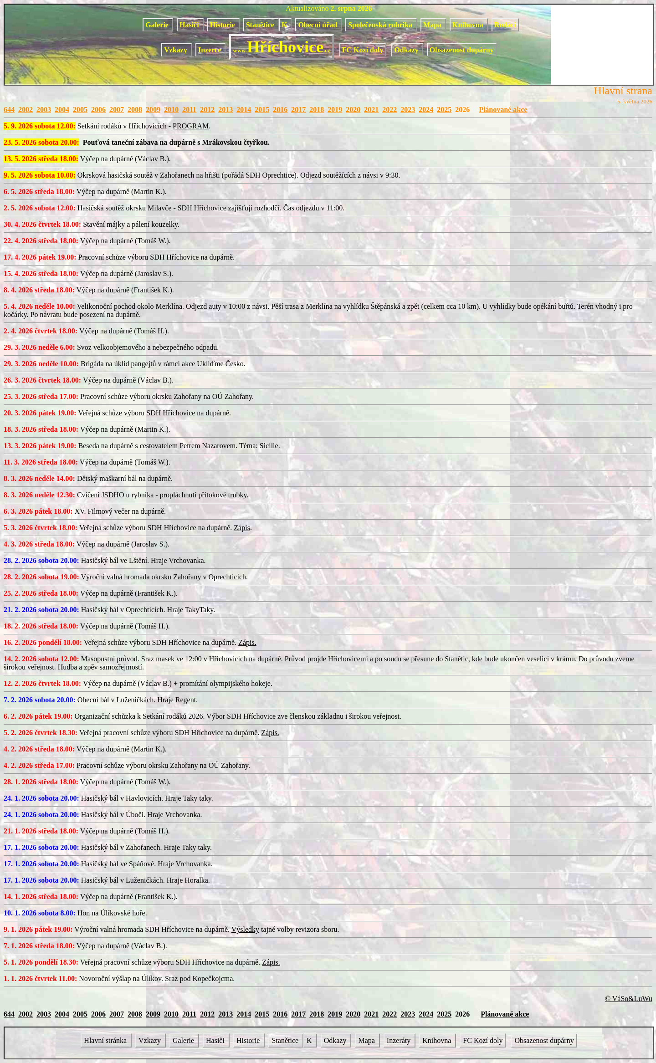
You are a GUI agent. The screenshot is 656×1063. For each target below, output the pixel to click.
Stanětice (261, 25)
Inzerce (210, 50)
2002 (25, 109)
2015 (262, 109)
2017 (298, 109)
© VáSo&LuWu (628, 998)
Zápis (242, 528)
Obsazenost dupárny (462, 50)
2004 (62, 109)
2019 (335, 109)
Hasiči (190, 25)
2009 (153, 109)
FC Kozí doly (363, 50)
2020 (353, 109)
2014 (243, 109)
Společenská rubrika (381, 25)
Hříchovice (281, 47)
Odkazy (407, 50)
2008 (135, 109)
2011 (189, 109)
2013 (225, 109)
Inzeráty (399, 1040)
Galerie (157, 25)
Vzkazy (176, 50)
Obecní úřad (318, 25)
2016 (280, 109)
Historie (223, 25)
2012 (207, 109)
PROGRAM (191, 126)
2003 (43, 109)
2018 (316, 109)
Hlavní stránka (106, 1040)
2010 (171, 109)
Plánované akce (503, 109)
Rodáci (505, 25)
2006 (98, 109)
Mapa (433, 25)
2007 (116, 109)
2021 (371, 109)
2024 (426, 109)
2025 (444, 109)
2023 (407, 109)
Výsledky (245, 929)
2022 (389, 109)
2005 (80, 109)
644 (9, 109)
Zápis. (247, 642)
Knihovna (468, 25)
